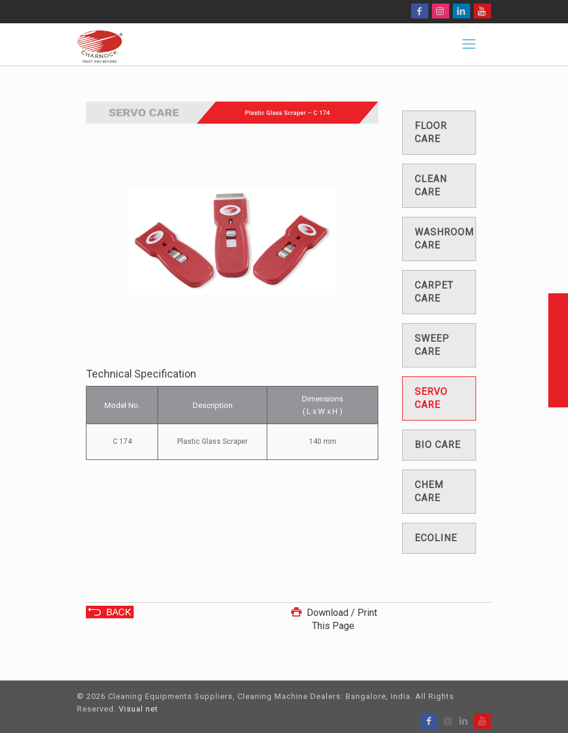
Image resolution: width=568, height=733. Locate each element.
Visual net (138, 708)
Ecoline (436, 538)
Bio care (438, 444)
